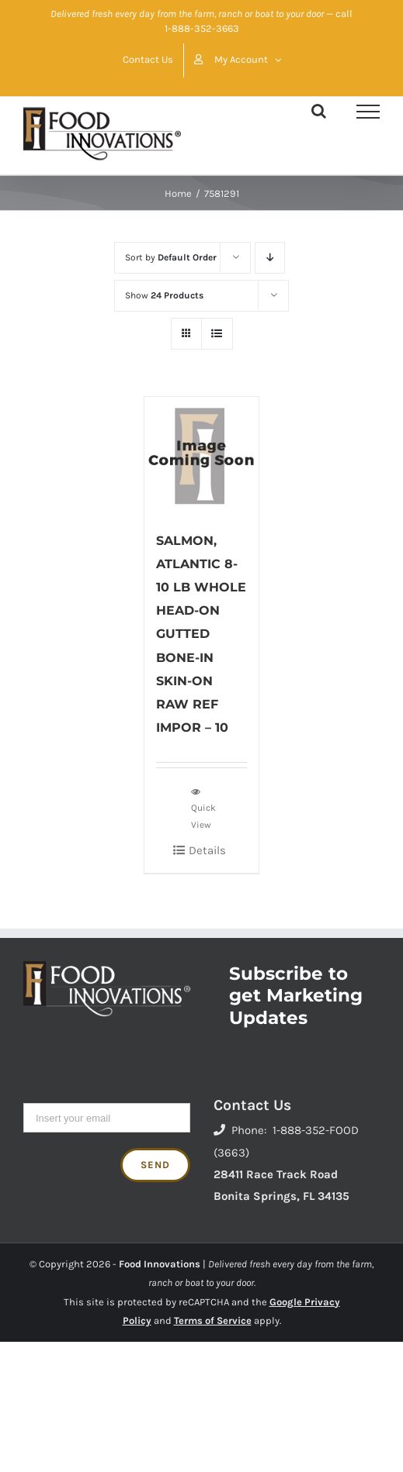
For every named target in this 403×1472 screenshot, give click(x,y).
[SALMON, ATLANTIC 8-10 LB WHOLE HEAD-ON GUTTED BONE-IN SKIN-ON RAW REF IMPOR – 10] (201, 455)
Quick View (203, 807)
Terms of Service (213, 1320)
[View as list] (217, 334)
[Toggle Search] (318, 111)
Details (207, 850)
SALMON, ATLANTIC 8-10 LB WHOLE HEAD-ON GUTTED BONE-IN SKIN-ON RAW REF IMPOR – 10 (201, 634)
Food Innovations (159, 1264)
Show (164, 295)
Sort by (171, 257)
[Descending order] (270, 258)
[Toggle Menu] (368, 112)
